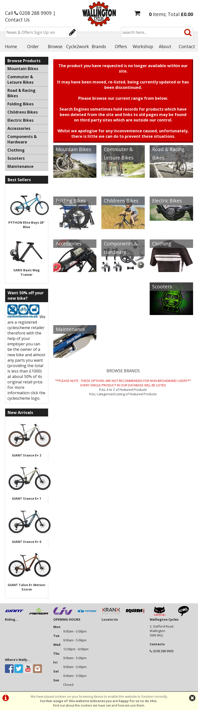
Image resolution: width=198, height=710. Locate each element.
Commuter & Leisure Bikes (118, 153)
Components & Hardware (121, 248)
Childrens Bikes (121, 200)
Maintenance (70, 329)
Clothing (161, 243)
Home (11, 46)
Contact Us (17, 19)
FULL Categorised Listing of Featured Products (123, 394)
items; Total (171, 14)
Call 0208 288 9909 (28, 13)
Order (33, 46)
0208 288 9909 (163, 651)
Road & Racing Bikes (168, 153)
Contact (187, 46)
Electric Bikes (167, 200)
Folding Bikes (71, 200)
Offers (121, 46)
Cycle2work (77, 46)
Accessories (68, 243)
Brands (99, 46)
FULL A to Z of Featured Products (123, 389)
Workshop (143, 46)
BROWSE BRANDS (123, 371)
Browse (55, 46)
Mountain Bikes (73, 149)
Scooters (162, 286)
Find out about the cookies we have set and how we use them (98, 705)
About (165, 46)
